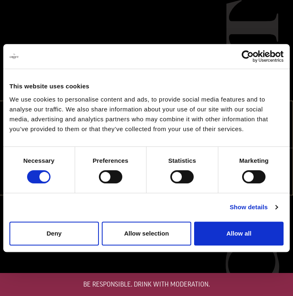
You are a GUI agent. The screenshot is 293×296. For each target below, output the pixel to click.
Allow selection (146, 233)
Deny (54, 233)
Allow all (239, 233)
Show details (249, 207)
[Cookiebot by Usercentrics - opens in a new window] (248, 56)
